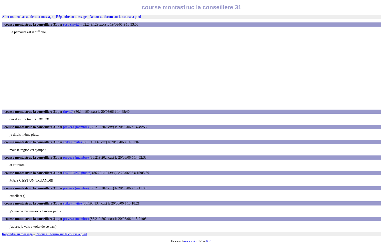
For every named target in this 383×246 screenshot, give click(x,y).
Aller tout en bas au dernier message (27, 17)
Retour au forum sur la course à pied (115, 17)
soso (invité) (72, 24)
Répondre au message (71, 17)
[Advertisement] (191, 72)
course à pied (190, 241)
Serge (209, 241)
